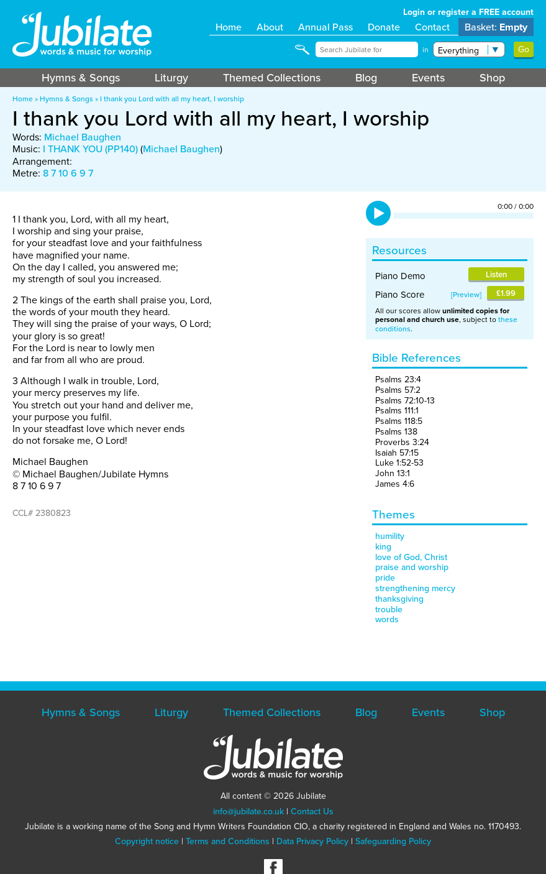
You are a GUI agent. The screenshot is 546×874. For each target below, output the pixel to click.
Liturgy (171, 78)
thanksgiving (399, 598)
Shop (492, 78)
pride (385, 577)
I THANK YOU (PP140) (90, 149)
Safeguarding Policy (393, 841)
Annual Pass (325, 27)
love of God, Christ (411, 557)
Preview (466, 294)
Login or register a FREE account (468, 12)
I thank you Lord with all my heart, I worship (172, 98)
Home (229, 27)
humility (389, 536)
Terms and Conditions (228, 841)
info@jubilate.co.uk (248, 811)
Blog (366, 78)
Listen (496, 274)
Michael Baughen (82, 137)
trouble (389, 609)
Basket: (496, 27)
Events (428, 78)
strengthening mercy (415, 588)
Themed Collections (272, 78)
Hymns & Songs (81, 78)
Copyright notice (147, 841)
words (387, 619)
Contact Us (312, 811)
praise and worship (411, 567)
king (383, 546)
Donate (384, 27)
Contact (432, 27)
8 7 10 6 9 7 (68, 173)
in (425, 49)
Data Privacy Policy (312, 841)
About (270, 27)
